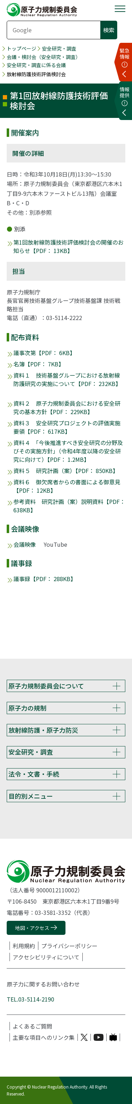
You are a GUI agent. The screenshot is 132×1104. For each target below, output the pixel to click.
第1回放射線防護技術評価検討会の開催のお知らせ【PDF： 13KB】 (68, 246)
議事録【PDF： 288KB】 (44, 578)
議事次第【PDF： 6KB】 (44, 352)
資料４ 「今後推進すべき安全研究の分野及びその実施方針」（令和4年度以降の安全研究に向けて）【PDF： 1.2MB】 (68, 451)
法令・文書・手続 (33, 773)
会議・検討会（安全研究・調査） (44, 57)
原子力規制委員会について (46, 685)
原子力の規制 (27, 707)
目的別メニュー (30, 795)
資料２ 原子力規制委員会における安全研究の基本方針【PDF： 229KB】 (66, 407)
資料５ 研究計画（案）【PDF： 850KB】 (65, 470)
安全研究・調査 (59, 49)
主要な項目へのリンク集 (44, 1037)
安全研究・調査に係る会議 (36, 65)
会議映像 (24, 544)
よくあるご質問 (32, 1026)
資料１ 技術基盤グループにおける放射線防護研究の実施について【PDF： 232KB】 (67, 379)
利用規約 (24, 946)
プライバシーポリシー (69, 946)
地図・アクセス (32, 927)
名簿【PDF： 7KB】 (38, 364)
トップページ (21, 49)
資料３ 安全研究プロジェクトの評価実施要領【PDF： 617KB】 (66, 427)
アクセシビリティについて (46, 957)
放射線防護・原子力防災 (43, 729)
